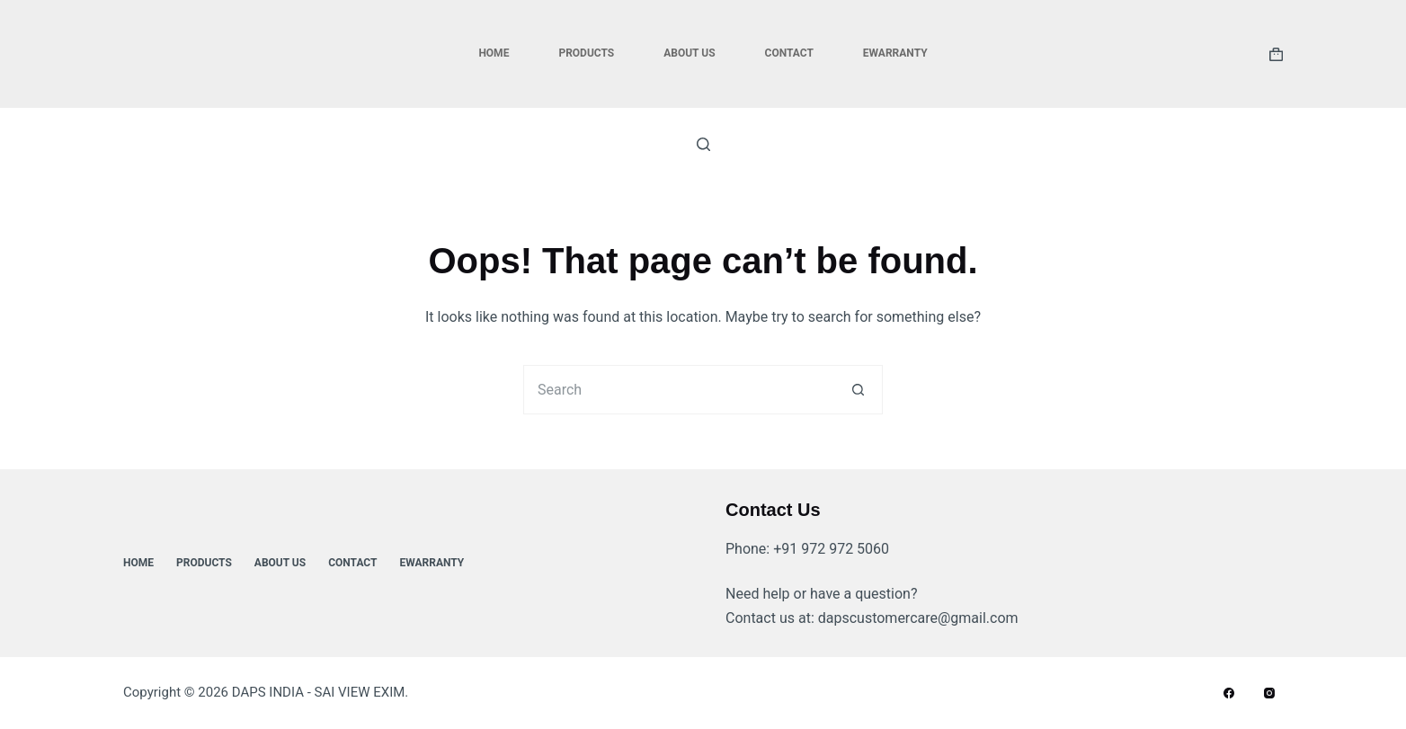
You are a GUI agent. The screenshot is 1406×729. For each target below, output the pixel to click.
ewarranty (895, 53)
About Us (689, 53)
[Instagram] (1269, 693)
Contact (789, 53)
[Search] (703, 144)
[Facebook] (1228, 693)
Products (586, 53)
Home (493, 53)
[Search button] (858, 389)
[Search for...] (678, 389)
